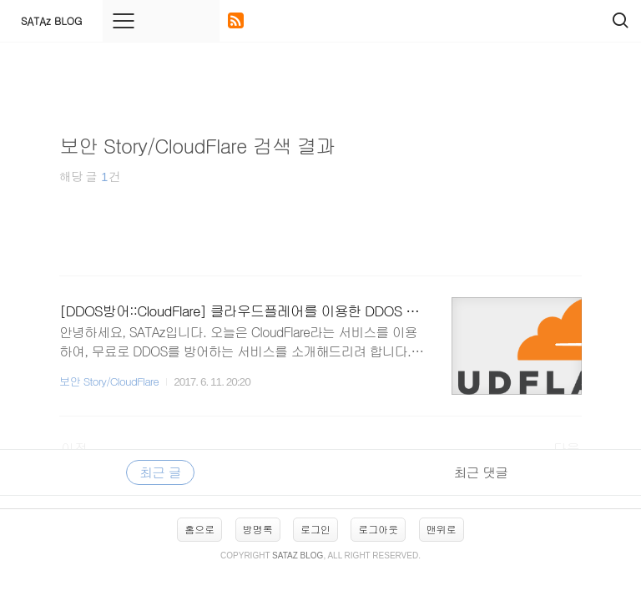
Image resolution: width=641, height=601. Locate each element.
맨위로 (441, 529)
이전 (74, 447)
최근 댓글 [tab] (480, 472)
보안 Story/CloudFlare (109, 381)
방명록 (258, 529)
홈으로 (199, 529)
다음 (566, 447)
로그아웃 (378, 529)
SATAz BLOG (51, 20)
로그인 (315, 529)
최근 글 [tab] (159, 472)
